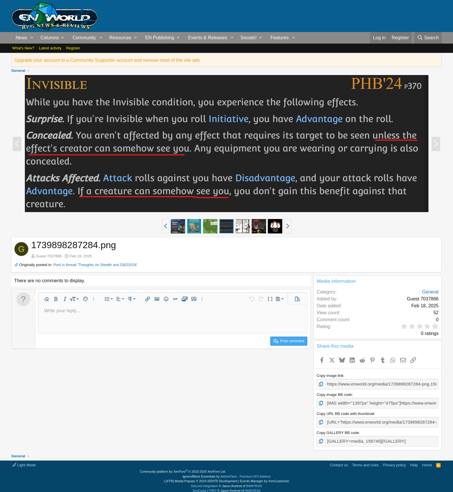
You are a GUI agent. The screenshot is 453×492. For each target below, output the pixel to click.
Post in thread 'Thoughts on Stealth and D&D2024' (95, 265)
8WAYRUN (254, 482)
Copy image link (330, 375)
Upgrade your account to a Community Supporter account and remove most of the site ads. (107, 60)
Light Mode (24, 461)
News (21, 37)
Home (427, 461)
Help (414, 461)
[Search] (428, 38)
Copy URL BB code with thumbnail (345, 411)
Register (73, 48)
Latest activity (50, 48)
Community (84, 37)
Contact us (339, 461)
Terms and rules (365, 461)
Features (279, 37)
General (430, 291)
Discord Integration (204, 482)
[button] (32, 38)
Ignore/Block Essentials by (226, 472)
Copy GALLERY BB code (338, 430)
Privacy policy (394, 461)
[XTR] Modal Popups (201, 477)
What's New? (23, 48)
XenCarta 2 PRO (205, 487)
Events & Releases (207, 37)
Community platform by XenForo (183, 467)
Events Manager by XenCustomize (264, 477)
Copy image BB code (334, 394)
